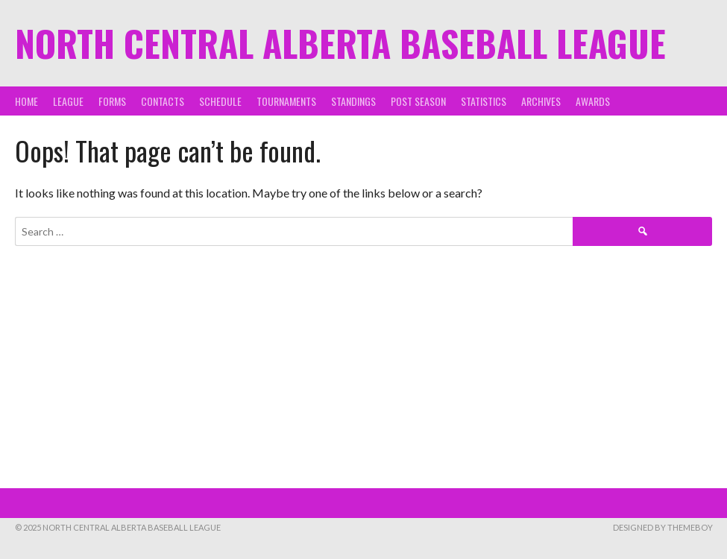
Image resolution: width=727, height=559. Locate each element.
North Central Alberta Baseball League (340, 42)
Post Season (418, 101)
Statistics (483, 101)
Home (26, 101)
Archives (541, 101)
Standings (353, 101)
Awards (593, 101)
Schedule (220, 101)
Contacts (162, 101)
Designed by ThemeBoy (663, 527)
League (68, 101)
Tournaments (286, 101)
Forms (112, 101)
